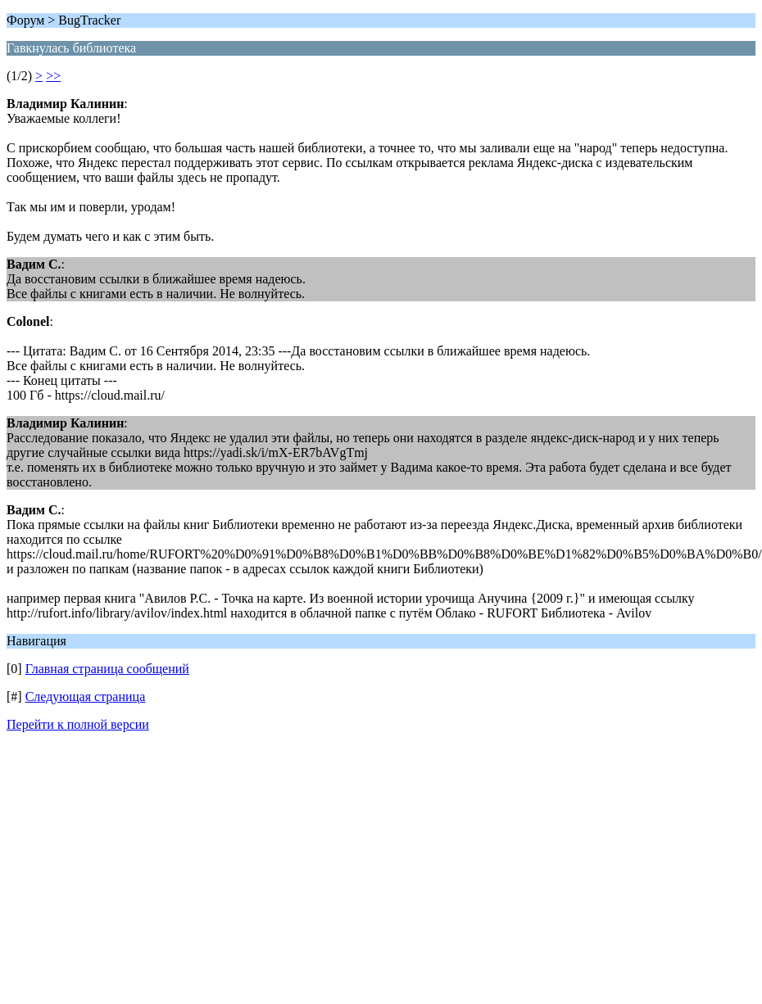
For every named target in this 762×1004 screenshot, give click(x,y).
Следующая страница (85, 696)
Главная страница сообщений (107, 669)
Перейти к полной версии (78, 724)
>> (53, 76)
